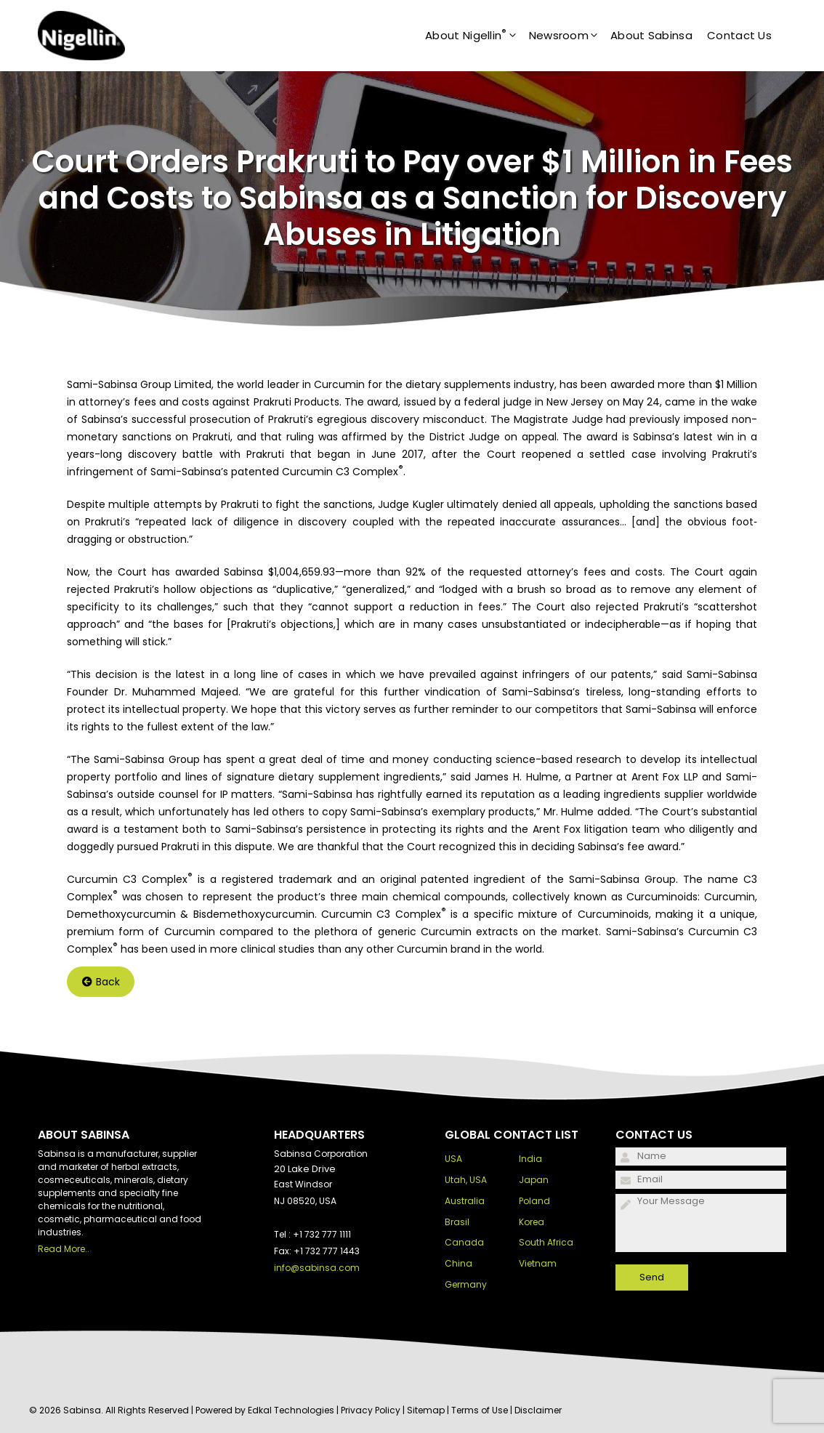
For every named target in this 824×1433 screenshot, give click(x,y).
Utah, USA (466, 1180)
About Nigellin (477, 35)
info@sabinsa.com (317, 1268)
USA (453, 1159)
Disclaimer (538, 1410)
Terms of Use (479, 1410)
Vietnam (538, 1263)
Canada (464, 1242)
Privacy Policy (370, 1410)
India (530, 1159)
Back (101, 981)
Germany (466, 1284)
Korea (531, 1222)
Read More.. (63, 1249)
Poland (534, 1201)
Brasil (457, 1222)
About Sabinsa (651, 35)
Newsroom (569, 35)
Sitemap (426, 1410)
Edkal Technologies (291, 1410)
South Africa (546, 1242)
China (458, 1263)
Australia (465, 1201)
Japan (534, 1180)
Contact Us (739, 35)
